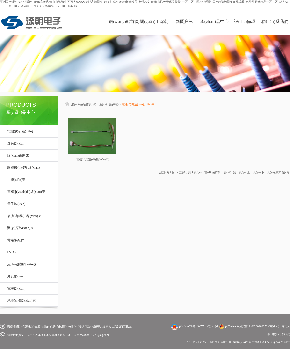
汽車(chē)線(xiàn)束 (21, 300)
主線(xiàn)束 (16, 180)
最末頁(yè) (282, 172)
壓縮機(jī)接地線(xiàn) (23, 167)
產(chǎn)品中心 (214, 21)
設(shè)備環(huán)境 (245, 27)
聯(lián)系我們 (274, 21)
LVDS (11, 252)
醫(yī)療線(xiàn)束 (20, 228)
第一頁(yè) (239, 172)
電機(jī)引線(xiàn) (20, 131)
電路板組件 (15, 240)
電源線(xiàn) (16, 288)
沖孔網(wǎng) (17, 276)
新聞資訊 (184, 21)
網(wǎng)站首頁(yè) (124, 27)
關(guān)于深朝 (154, 21)
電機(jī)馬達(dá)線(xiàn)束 (26, 192)
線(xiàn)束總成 (18, 155)
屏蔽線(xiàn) (16, 143)
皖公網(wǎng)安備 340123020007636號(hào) (249, 326)
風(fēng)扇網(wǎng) (21, 264)
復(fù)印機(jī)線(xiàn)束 (24, 216)
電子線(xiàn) (16, 204)
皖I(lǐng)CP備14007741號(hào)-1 (198, 326)
